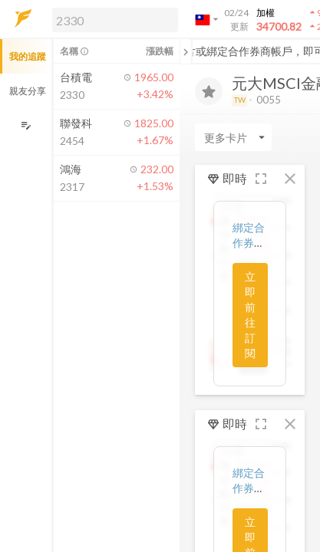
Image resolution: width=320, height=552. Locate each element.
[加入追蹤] (209, 91)
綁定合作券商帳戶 (249, 242)
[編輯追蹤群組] (25, 125)
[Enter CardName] (233, 137)
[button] (112, 19)
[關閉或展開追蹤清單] (185, 51)
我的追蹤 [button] (27, 56)
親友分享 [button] (27, 91)
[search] (115, 20)
